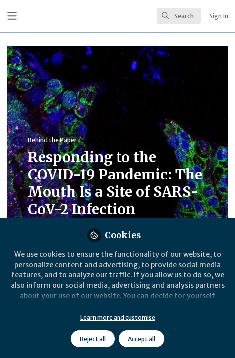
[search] (179, 16)
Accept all (141, 339)
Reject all (93, 339)
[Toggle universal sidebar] (12, 16)
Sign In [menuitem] (218, 16)
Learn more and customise (117, 317)
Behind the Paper (52, 140)
